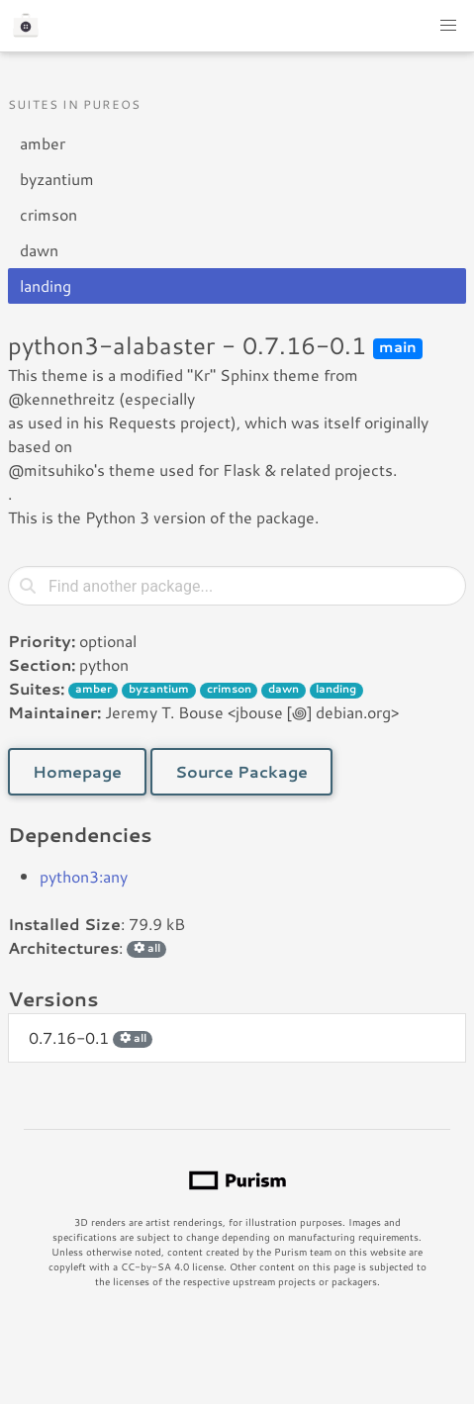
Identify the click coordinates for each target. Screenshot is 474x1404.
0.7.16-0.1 (90, 1037)
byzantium (57, 178)
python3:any (84, 876)
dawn (39, 249)
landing (45, 285)
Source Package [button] (241, 771)
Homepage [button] (77, 771)
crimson (48, 214)
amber (42, 143)
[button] (448, 25)
